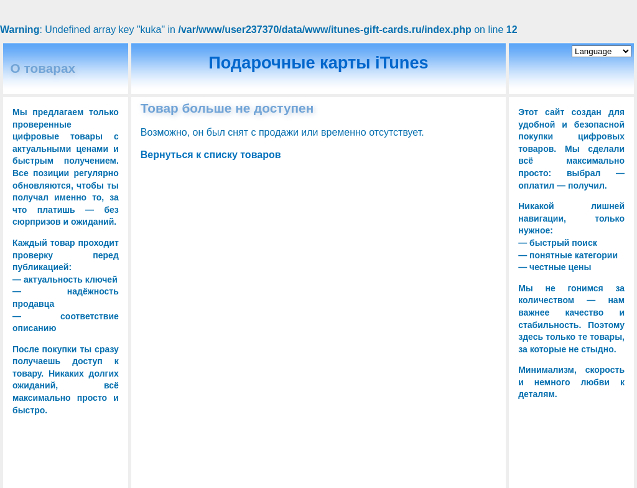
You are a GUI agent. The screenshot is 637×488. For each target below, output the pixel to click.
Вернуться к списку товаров (211, 154)
